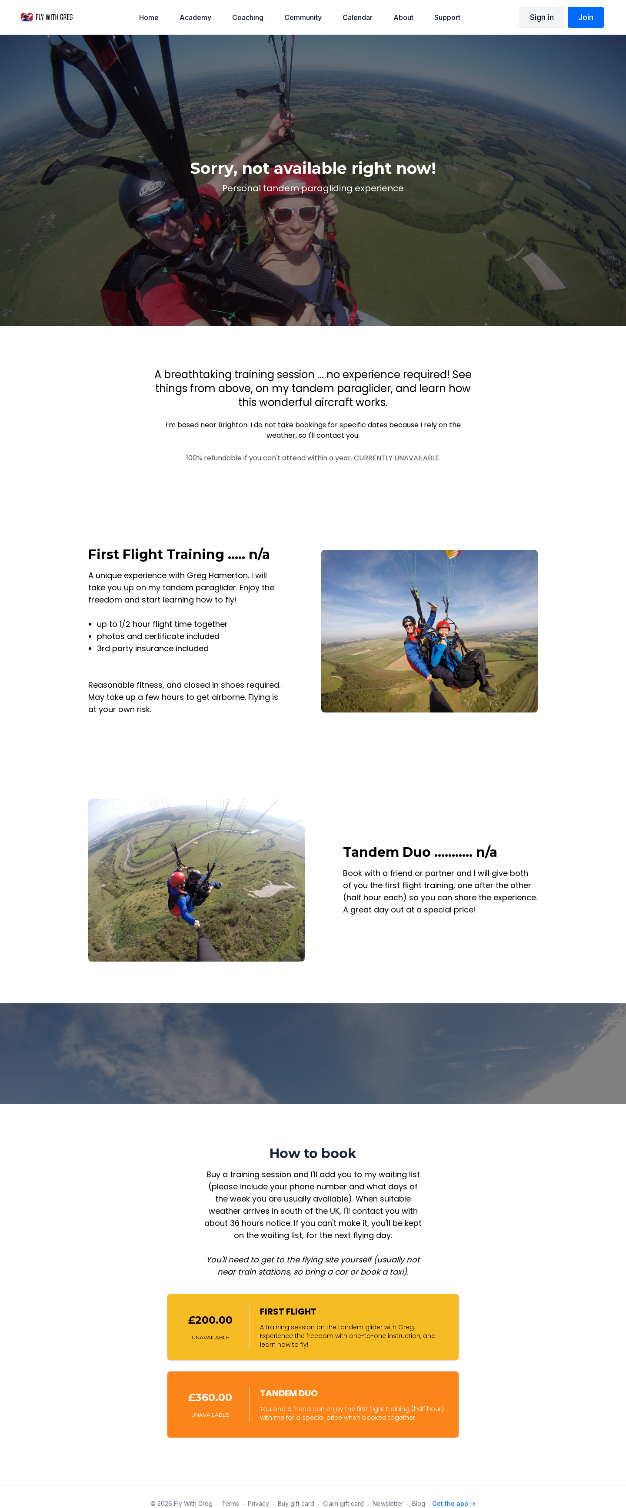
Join (585, 17)
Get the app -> (454, 1503)
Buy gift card (296, 1503)
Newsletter (388, 1503)
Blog (418, 1503)
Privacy (258, 1503)
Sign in (542, 17)
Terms (230, 1503)
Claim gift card (343, 1503)
